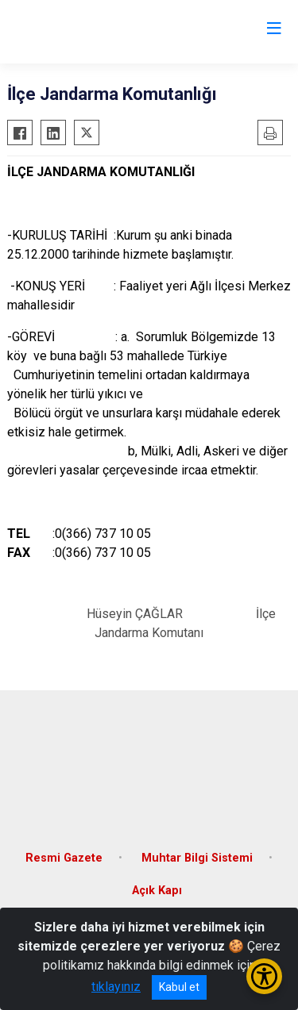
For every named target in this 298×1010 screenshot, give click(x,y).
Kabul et (179, 987)
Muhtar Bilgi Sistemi (197, 858)
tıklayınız (116, 986)
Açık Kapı (157, 890)
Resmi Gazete (64, 858)
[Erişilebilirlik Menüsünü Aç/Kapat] (264, 976)
